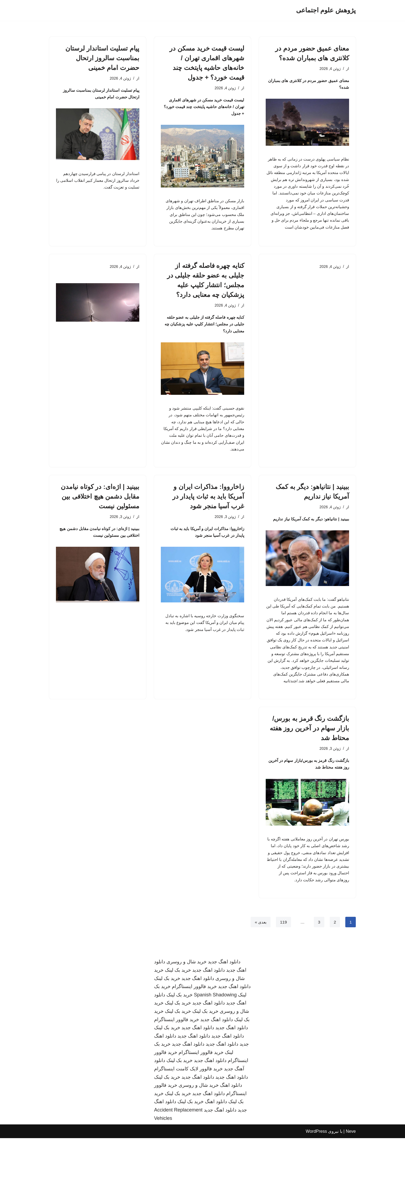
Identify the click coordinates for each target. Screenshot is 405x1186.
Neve (351, 1179)
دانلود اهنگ (231, 1133)
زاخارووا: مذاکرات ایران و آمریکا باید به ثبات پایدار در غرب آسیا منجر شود (208, 516)
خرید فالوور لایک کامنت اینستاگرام (188, 1116)
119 (283, 969)
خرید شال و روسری (186, 1009)
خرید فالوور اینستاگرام (194, 1034)
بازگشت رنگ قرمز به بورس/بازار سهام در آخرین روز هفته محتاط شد (309, 763)
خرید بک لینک (178, 1018)
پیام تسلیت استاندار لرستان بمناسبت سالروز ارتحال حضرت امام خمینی (102, 58)
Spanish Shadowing (215, 1042)
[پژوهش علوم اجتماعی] (326, 10)
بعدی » (259, 969)
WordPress (316, 1179)
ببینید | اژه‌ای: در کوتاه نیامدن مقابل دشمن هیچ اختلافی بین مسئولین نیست (100, 516)
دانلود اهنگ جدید (224, 1009)
